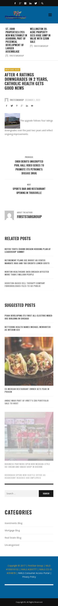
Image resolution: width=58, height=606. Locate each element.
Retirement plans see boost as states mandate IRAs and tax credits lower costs (27, 266)
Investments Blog (13, 523)
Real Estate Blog (13, 537)
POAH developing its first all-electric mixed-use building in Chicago (29, 321)
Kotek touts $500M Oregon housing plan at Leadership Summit (28, 254)
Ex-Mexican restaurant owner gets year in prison (27, 395)
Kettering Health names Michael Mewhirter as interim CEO (28, 333)
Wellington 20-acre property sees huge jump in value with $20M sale (40, 35)
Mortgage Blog (12, 69)
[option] (17, 42)
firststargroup (17, 55)
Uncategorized (12, 544)
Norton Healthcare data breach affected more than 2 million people (27, 278)
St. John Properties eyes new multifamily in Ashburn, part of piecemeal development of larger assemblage (16, 40)
